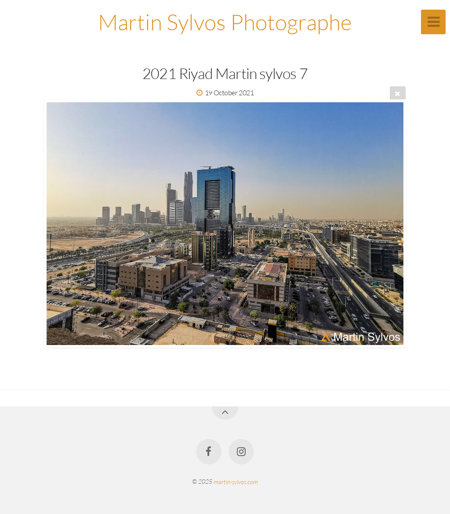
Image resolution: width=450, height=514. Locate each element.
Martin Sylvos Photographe (225, 21)
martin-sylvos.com (236, 481)
